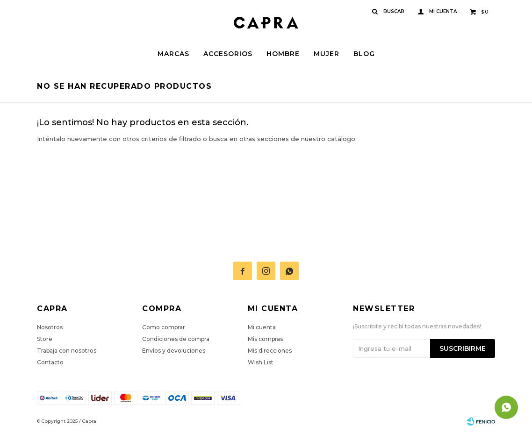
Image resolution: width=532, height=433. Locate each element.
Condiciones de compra (175, 338)
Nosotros (50, 327)
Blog (364, 54)
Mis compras (265, 338)
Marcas (173, 54)
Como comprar (163, 327)
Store (44, 338)
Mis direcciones (270, 350)
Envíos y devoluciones (173, 350)
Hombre (283, 54)
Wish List (260, 362)
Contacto (50, 362)
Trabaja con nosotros (66, 350)
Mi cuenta (262, 327)
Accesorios (227, 54)
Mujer (326, 54)
